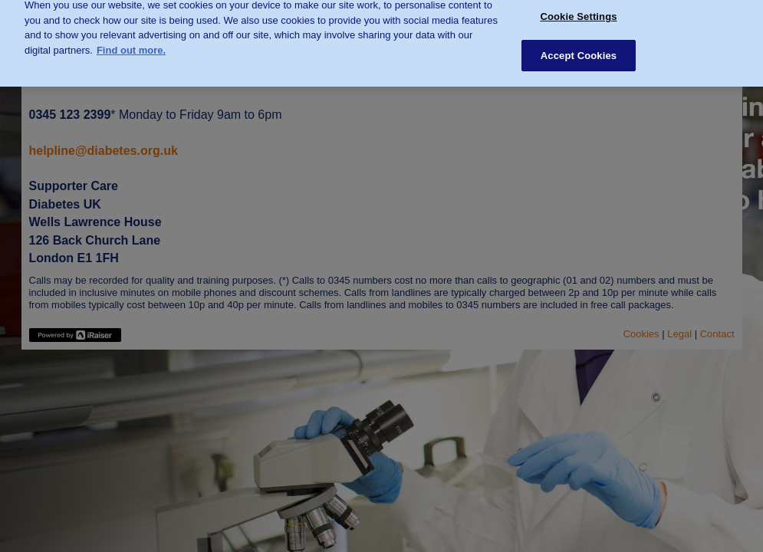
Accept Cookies (579, 52)
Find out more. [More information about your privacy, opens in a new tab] (131, 46)
